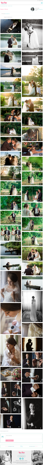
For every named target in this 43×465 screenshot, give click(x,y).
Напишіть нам (41, 0)
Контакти (26, 460)
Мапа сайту (17, 460)
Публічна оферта (21, 460)
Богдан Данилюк (40, 9)
